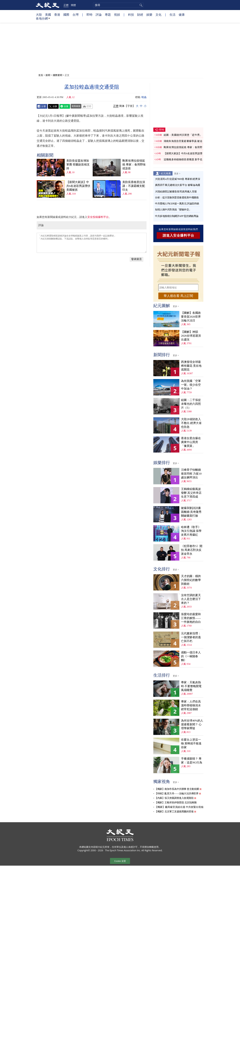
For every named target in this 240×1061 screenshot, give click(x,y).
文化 (159, 15)
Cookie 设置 (120, 861)
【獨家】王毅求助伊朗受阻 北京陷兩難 (175, 802)
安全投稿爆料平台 (98, 217)
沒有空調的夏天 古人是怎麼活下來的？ (191, 599)
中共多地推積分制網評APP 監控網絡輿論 (176, 216)
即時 (89, 15)
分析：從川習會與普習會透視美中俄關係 (176, 197)
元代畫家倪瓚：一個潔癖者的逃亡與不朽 (191, 637)
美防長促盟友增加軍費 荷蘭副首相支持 (78, 164)
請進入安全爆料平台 (178, 235)
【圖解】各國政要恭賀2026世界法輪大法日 (191, 316)
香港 (57, 15)
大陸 (39, 15)
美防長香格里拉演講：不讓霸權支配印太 (133, 186)
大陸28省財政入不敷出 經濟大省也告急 (191, 423)
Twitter (53, 106)
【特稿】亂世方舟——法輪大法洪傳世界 (176, 793)
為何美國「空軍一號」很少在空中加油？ (191, 384)
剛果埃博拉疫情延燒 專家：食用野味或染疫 (134, 164)
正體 (66, 5)
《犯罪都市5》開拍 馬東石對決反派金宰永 (191, 550)
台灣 (75, 15)
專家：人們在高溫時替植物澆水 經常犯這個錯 (191, 705)
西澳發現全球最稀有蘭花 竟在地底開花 (191, 365)
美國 (48, 15)
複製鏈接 (76, 106)
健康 (182, 15)
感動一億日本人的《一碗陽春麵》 (191, 656)
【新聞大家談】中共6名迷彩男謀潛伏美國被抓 (78, 186)
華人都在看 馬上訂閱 (178, 296)
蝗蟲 (144, 97)
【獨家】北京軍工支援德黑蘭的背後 (174, 811)
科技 (131, 15)
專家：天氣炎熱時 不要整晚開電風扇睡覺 (191, 686)
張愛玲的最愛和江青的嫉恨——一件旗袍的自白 (191, 618)
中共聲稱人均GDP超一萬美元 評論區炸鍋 (177, 203)
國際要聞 (57, 75)
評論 (99, 15)
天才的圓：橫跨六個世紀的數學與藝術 (191, 580)
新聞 (48, 75)
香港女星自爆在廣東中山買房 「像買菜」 (191, 442)
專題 (108, 15)
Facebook (42, 106)
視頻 (117, 15)
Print (87, 106)
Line (64, 106)
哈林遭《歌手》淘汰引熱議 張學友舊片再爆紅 (191, 530)
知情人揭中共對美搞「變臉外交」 (173, 209)
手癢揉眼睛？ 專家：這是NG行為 (191, 760)
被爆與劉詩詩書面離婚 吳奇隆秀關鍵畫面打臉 (191, 511)
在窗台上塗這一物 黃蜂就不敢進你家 (191, 743)
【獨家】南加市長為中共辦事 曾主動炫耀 (177, 789)
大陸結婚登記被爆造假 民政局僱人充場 (176, 191)
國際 (66, 15)
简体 (121, 106)
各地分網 (43, 19)
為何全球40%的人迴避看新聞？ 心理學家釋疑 (192, 724)
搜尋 (140, 5)
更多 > (177, 173)
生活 (173, 15)
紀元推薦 (166, 173)
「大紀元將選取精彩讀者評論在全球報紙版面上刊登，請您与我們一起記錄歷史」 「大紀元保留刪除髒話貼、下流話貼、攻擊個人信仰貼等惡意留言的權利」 (91, 243)
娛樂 (149, 15)
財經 (140, 15)
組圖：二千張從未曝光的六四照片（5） (191, 403)
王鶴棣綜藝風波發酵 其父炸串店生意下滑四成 (191, 492)
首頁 (40, 75)
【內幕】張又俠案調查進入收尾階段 (174, 798)
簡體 (73, 5)
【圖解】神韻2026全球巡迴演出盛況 (191, 335)
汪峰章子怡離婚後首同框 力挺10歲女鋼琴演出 (191, 473)
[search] (118, 5)
